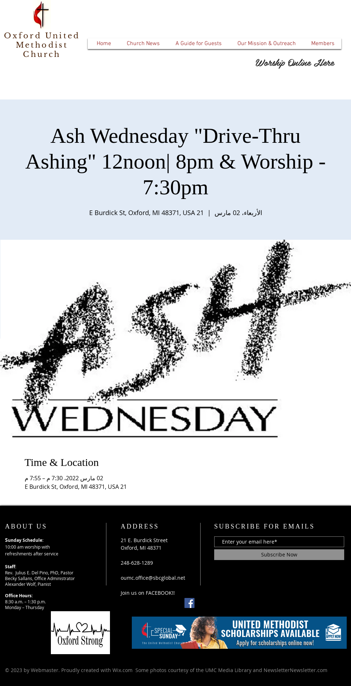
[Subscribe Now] (279, 554)
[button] (143, 44)
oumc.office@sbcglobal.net (153, 577)
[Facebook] (189, 603)
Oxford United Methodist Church (42, 45)
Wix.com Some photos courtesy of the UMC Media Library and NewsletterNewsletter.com (219, 670)
